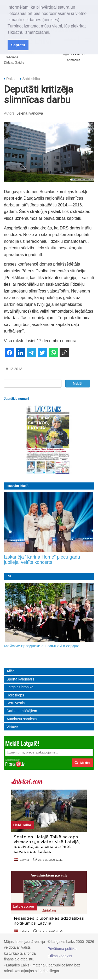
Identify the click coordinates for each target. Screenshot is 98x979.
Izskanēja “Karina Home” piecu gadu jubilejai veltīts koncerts (42, 559)
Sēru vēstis (16, 703)
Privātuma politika (62, 949)
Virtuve (12, 727)
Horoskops (15, 695)
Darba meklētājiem (22, 711)
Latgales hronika (20, 687)
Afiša (11, 671)
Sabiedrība (31, 79)
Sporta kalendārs (20, 679)
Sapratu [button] (18, 45)
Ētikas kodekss (60, 956)
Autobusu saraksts (22, 719)
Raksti (11, 79)
